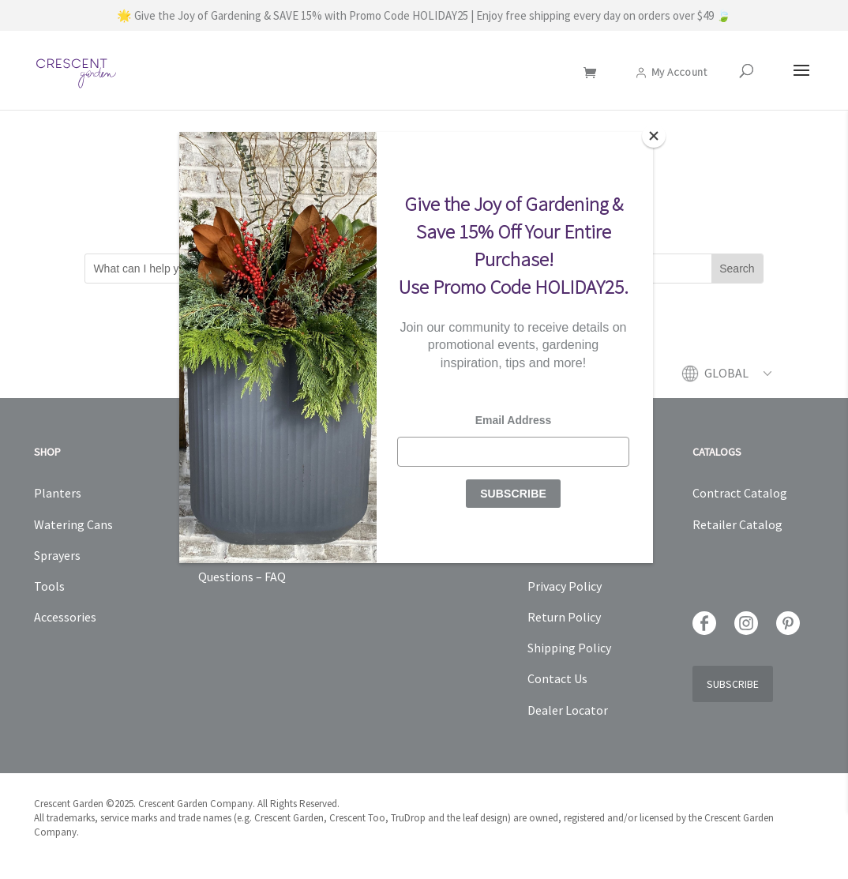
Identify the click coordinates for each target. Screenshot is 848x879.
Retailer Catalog (737, 524)
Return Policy (564, 617)
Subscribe (733, 684)
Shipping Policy (569, 647)
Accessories (65, 617)
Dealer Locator (567, 710)
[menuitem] (737, 381)
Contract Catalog (739, 493)
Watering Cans (73, 524)
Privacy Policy (564, 586)
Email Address (513, 420)
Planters (57, 493)
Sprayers (57, 555)
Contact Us (557, 678)
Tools (49, 586)
